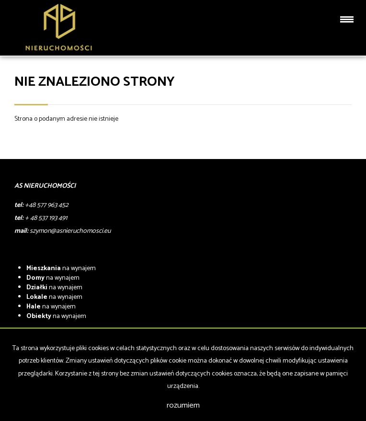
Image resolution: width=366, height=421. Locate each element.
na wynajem (61, 268)
